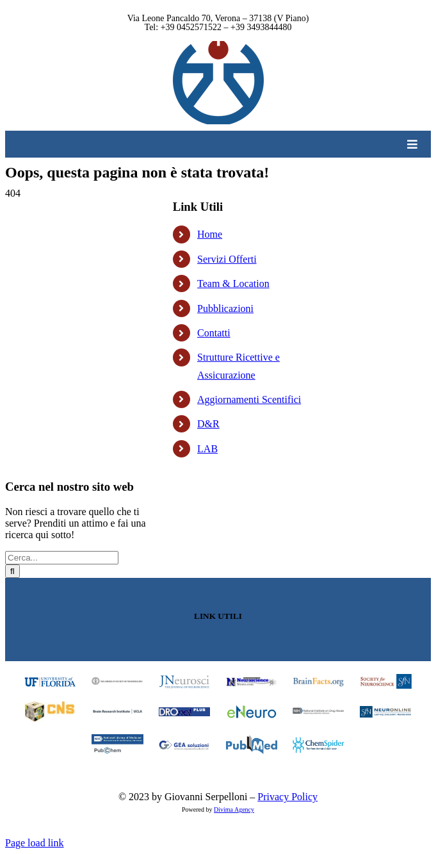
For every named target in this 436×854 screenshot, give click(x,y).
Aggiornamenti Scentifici (249, 399)
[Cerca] (12, 571)
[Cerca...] (61, 557)
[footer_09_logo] (185, 712)
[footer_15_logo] (252, 740)
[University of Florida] (50, 679)
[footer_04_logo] (252, 682)
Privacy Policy (287, 796)
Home (209, 234)
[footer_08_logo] (117, 712)
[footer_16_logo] (318, 740)
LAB (207, 448)
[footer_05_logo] (318, 682)
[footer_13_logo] (117, 739)
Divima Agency (234, 809)
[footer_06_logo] (386, 678)
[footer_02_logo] (117, 682)
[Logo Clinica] (218, 45)
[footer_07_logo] (50, 706)
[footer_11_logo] (318, 712)
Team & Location (233, 283)
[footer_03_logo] (185, 679)
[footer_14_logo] (185, 745)
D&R (208, 423)
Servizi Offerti (227, 259)
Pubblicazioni (225, 308)
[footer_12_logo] (386, 710)
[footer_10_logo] (252, 708)
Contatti (213, 332)
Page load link (34, 842)
